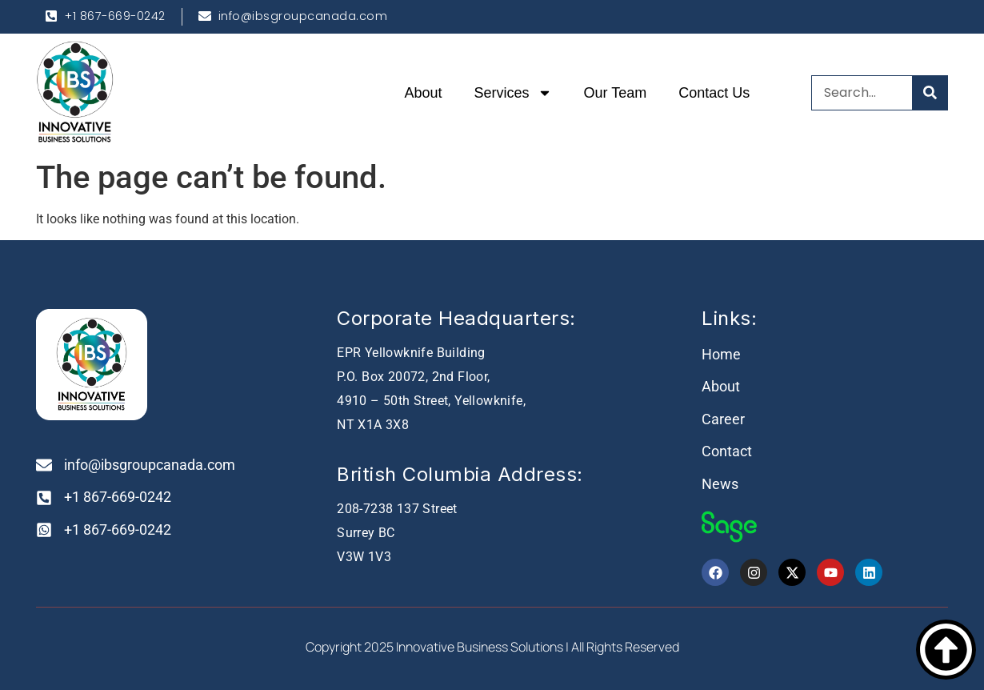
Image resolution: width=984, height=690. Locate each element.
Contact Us (714, 93)
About (423, 93)
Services (513, 93)
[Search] (929, 93)
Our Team (615, 93)
